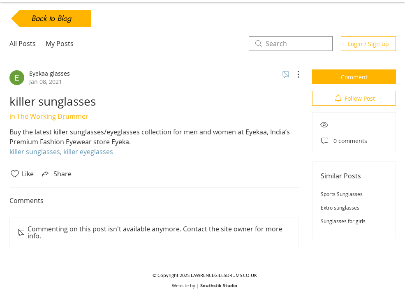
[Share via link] (56, 174)
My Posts (60, 43)
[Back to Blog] (51, 18)
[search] (291, 43)
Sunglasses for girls (343, 221)
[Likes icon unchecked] (14, 174)
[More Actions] (294, 74)
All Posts (22, 43)
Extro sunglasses (340, 207)
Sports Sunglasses (342, 194)
